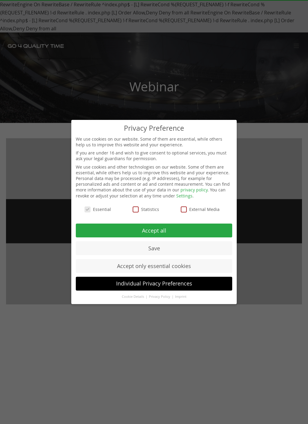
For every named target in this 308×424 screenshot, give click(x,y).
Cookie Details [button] (133, 296)
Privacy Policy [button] (160, 296)
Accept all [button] (154, 230)
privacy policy (194, 190)
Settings (184, 196)
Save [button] (154, 248)
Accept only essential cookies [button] (154, 266)
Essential (98, 209)
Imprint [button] (180, 296)
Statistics (146, 209)
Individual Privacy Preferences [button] (154, 283)
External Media (200, 209)
